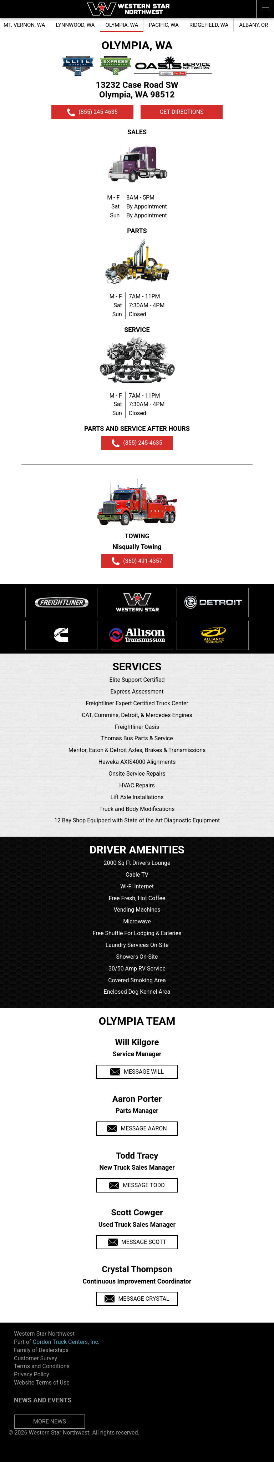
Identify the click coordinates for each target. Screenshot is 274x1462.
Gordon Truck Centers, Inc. (66, 1342)
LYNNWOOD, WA (75, 25)
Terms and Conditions (42, 1366)
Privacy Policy (31, 1374)
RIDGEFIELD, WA (208, 25)
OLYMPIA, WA (122, 25)
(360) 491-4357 (137, 561)
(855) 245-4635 (92, 112)
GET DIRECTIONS (181, 112)
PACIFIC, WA (164, 25)
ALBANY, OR (253, 25)
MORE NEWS (49, 1421)
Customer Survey (35, 1358)
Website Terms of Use (42, 1382)
